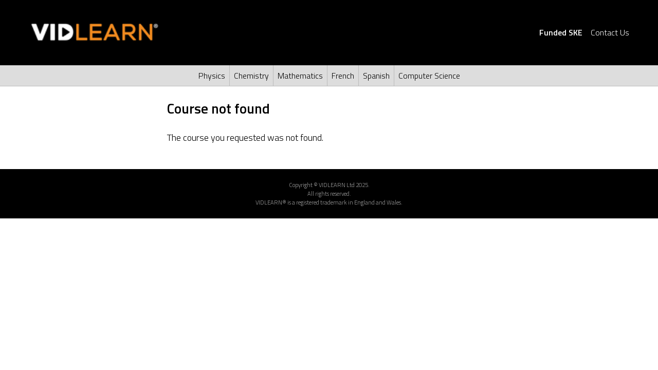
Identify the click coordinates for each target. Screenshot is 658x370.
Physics (211, 75)
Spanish (376, 75)
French (343, 75)
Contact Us (610, 32)
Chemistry (251, 75)
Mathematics (300, 75)
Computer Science (429, 75)
